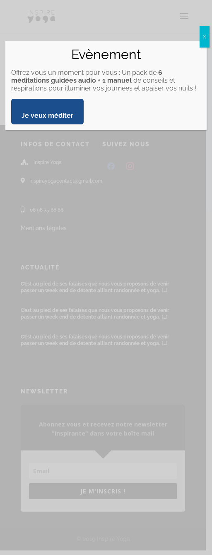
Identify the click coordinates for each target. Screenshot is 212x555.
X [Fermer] (204, 37)
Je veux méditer (47, 115)
